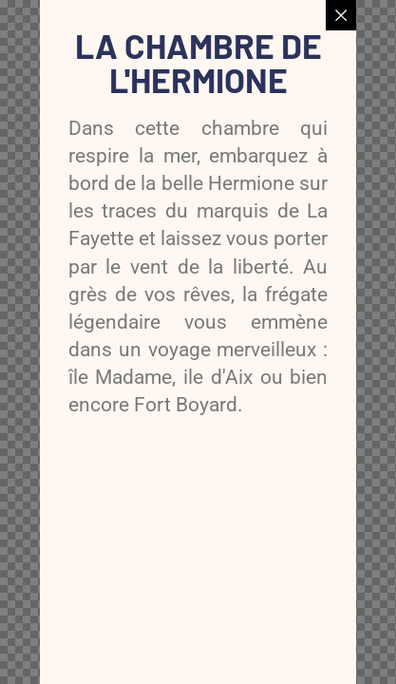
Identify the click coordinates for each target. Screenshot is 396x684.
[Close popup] (341, 15)
